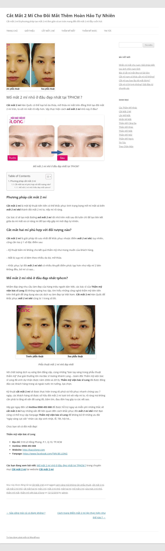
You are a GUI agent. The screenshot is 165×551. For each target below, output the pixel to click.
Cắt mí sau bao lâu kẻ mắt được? (134, 80)
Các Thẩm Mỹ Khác (128, 107)
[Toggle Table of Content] (47, 176)
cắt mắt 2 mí (98, 484)
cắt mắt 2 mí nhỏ (14, 488)
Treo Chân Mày (126, 146)
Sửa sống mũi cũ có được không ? (25, 512)
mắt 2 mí (42, 488)
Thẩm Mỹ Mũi (125, 134)
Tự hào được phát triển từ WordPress (23, 537)
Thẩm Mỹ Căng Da (127, 123)
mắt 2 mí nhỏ (53, 488)
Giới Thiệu (30, 30)
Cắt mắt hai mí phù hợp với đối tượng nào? (33, 184)
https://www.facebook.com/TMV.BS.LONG (45, 453)
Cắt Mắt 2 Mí (48, 30)
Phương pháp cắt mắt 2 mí (23, 181)
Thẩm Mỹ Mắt (68, 30)
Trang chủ (12, 30)
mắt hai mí (66, 488)
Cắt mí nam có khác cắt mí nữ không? (137, 76)
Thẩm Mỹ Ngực (126, 138)
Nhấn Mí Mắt (125, 119)
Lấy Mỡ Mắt (124, 115)
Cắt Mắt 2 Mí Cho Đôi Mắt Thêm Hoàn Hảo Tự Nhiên (60, 15)
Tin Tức (108, 30)
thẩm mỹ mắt (12, 492)
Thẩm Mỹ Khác (89, 30)
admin (65, 492)
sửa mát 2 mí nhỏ (93, 488)
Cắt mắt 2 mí (19, 469)
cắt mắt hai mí (30, 488)
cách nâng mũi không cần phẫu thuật (73, 484)
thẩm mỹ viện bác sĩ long (32, 492)
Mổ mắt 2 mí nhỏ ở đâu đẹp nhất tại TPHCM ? (61, 465)
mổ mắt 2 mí (78, 488)
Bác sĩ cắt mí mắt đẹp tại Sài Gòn (134, 72)
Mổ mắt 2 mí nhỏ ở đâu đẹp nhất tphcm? (34, 187)
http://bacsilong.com (34, 449)
